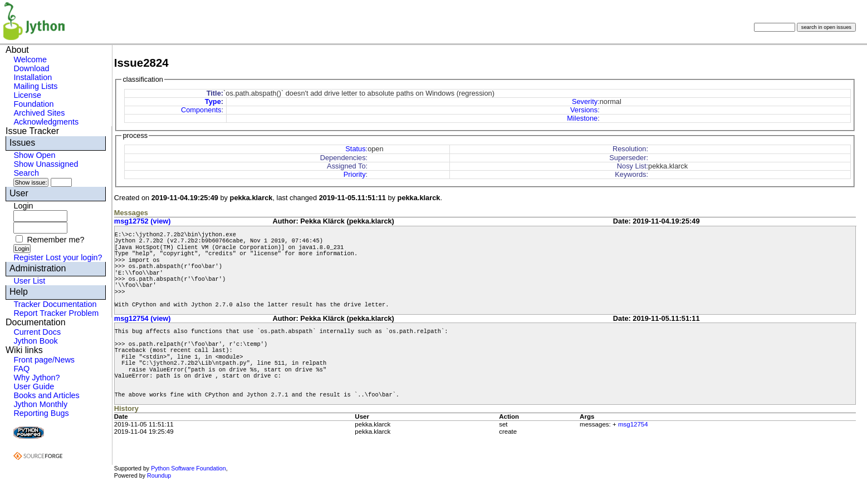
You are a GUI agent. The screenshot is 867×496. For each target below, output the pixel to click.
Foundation (33, 104)
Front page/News (44, 359)
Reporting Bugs (40, 413)
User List (29, 280)
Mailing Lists (35, 86)
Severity (584, 101)
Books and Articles (46, 395)
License (27, 95)
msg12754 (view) (142, 318)
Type (213, 101)
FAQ (21, 368)
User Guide (33, 386)
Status (355, 149)
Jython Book (35, 340)
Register (28, 257)
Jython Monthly (40, 404)
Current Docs (37, 332)
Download (31, 68)
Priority (355, 174)
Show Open (34, 155)
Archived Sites (39, 112)
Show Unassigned (45, 164)
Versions (583, 110)
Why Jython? (36, 377)
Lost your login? (74, 257)
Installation (32, 77)
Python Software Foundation (188, 468)
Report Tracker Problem (56, 313)
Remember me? (55, 239)
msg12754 (633, 424)
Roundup (159, 475)
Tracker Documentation (54, 304)
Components (201, 110)
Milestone (582, 118)
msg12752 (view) (142, 221)
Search (26, 172)
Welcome (30, 59)
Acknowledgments (46, 121)
